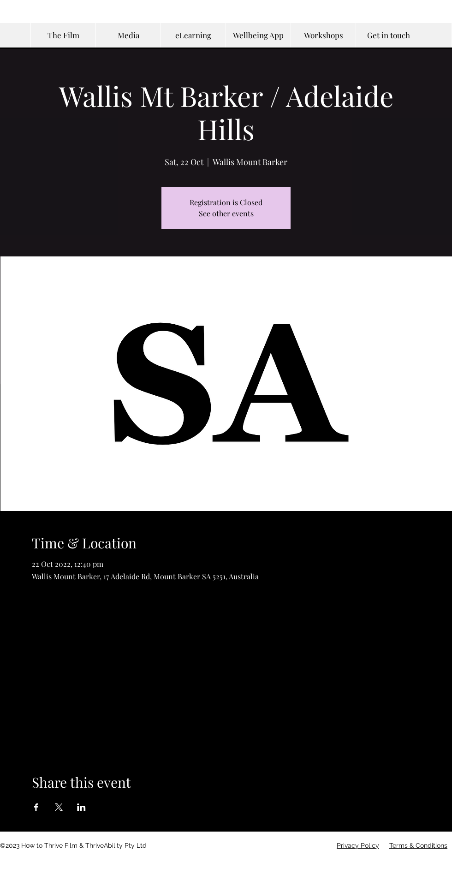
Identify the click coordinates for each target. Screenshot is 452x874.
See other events (226, 213)
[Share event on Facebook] (36, 807)
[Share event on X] (58, 807)
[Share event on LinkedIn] (81, 807)
